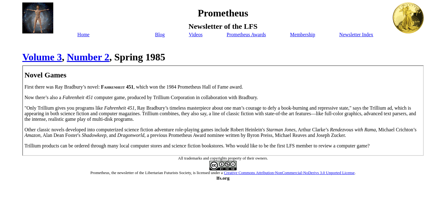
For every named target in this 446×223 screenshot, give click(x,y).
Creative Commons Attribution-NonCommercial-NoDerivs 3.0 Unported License (289, 172)
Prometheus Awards (246, 34)
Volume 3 (42, 57)
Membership (302, 34)
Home (83, 34)
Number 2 (88, 57)
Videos (196, 34)
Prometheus (99, 172)
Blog (160, 34)
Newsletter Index (356, 34)
